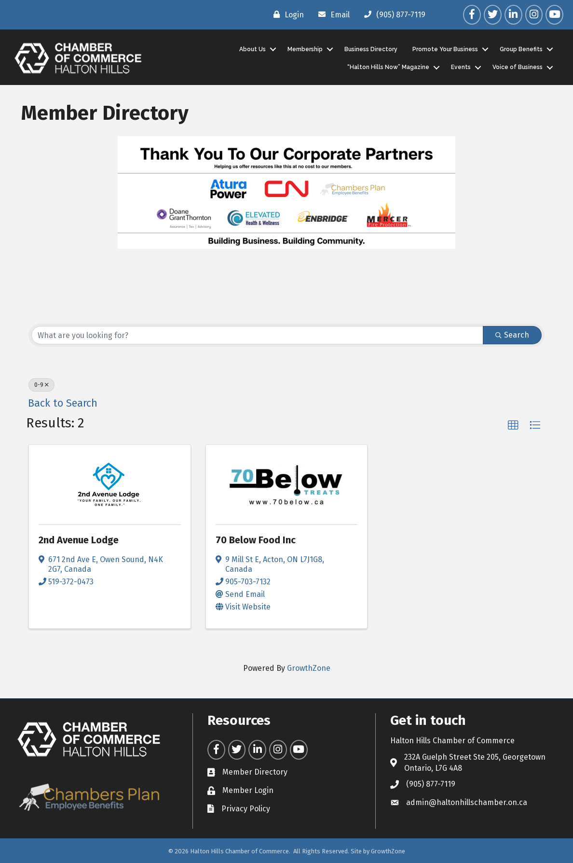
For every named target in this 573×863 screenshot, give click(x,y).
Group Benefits (520, 48)
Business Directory (370, 48)
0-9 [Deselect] (41, 385)
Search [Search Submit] (512, 335)
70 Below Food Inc (256, 540)
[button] (513, 425)
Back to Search (62, 403)
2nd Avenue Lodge (79, 540)
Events (460, 67)
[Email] (332, 14)
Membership (304, 48)
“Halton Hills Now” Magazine (388, 67)
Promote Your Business (445, 48)
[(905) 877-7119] (392, 14)
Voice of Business (517, 67)
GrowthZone (308, 667)
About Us (252, 48)
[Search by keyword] (257, 335)
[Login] (286, 14)
